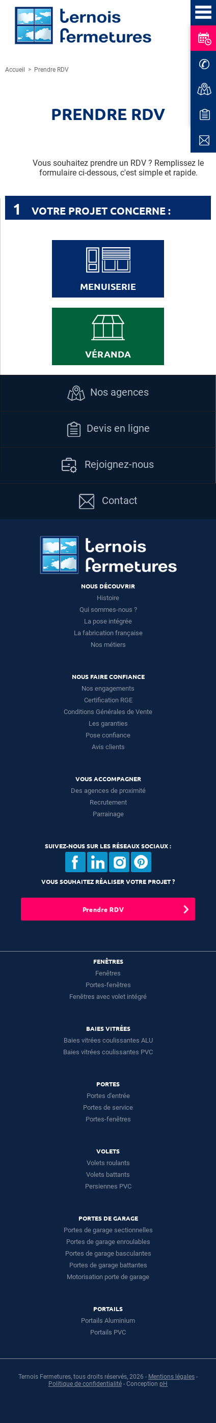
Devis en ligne (108, 429)
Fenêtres (108, 973)
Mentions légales (171, 1376)
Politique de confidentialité (85, 1383)
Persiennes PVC (108, 1186)
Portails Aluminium (108, 1320)
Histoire (108, 598)
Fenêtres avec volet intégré (108, 996)
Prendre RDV (103, 909)
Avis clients (108, 747)
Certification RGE (108, 700)
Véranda (108, 337)
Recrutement (108, 802)
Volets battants (108, 1174)
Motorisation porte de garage (108, 1277)
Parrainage (108, 814)
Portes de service (108, 1107)
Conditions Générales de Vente (108, 712)
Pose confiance (108, 735)
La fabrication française (108, 633)
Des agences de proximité (108, 790)
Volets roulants (108, 1163)
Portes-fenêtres (108, 985)
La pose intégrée (108, 621)
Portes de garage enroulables (108, 1242)
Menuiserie (108, 269)
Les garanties (108, 723)
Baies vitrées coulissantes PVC (108, 1052)
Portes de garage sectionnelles (108, 1230)
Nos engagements (108, 688)
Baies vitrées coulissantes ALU (108, 1040)
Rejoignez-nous (108, 465)
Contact (108, 501)
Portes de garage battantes (108, 1265)
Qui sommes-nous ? (108, 609)
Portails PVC (108, 1332)
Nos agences (108, 393)
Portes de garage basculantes (108, 1253)
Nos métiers (108, 644)
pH (163, 1383)
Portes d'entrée (108, 1096)
